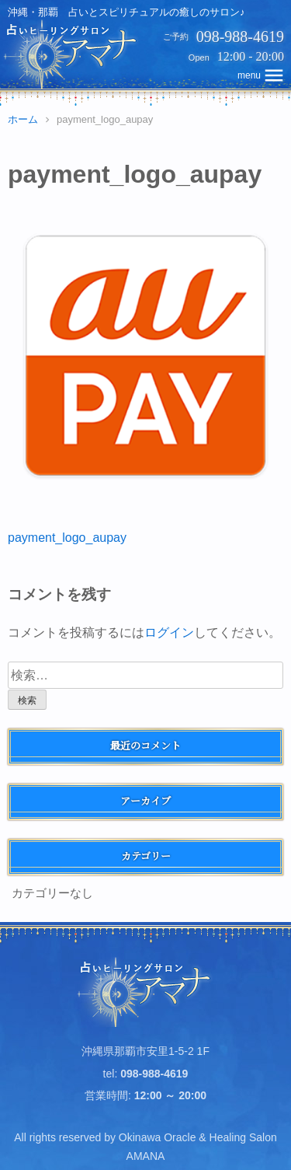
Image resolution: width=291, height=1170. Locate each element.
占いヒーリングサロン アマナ (145, 992)
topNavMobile (261, 75)
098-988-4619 (240, 36)
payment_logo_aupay (67, 537)
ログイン (169, 632)
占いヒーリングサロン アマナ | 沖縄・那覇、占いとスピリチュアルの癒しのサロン (72, 54)
